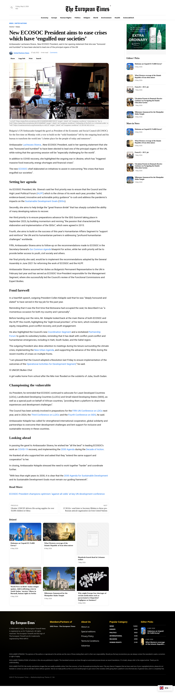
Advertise (85, 645)
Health (117, 18)
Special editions (88, 631)
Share (13, 58)
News (11, 23)
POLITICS (112, 633)
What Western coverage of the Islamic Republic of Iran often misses (148, 76)
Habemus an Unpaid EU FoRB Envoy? (148, 64)
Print (30, 58)
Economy (44, 18)
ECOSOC (22, 168)
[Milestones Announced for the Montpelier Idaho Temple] (59, 579)
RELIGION (113, 639)
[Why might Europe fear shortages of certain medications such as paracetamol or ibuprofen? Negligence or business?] (93, 579)
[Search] (11, 7)
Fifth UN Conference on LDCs (87, 410)
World (95, 18)
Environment (106, 18)
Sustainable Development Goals (41, 201)
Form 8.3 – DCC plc (142, 87)
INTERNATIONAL (115, 636)
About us (85, 626)
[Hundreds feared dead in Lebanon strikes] (93, 539)
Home (11, 27)
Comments (53, 53)
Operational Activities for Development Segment (51, 364)
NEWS (111, 626)
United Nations (21, 23)
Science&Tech (128, 18)
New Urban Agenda (44, 350)
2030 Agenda (68, 449)
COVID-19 (23, 449)
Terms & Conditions (90, 641)
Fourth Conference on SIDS (82, 414)
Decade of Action (95, 449)
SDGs (62, 201)
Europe (54, 18)
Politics (77, 18)
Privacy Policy (87, 636)
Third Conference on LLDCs (45, 414)
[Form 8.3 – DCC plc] (130, 89)
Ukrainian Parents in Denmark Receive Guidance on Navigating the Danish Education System (148, 100)
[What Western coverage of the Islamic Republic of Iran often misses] (59, 532)
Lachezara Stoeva (32, 144)
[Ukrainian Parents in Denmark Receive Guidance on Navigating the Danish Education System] (130, 102)
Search (38, 58)
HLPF (40, 193)
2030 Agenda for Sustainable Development (86, 475)
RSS (17, 9)
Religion (87, 18)
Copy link (21, 58)
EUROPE (112, 629)
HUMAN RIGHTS (115, 642)
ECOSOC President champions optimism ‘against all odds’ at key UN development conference (57, 493)
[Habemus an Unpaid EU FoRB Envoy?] (25, 532)
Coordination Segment (59, 332)
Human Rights (65, 18)
